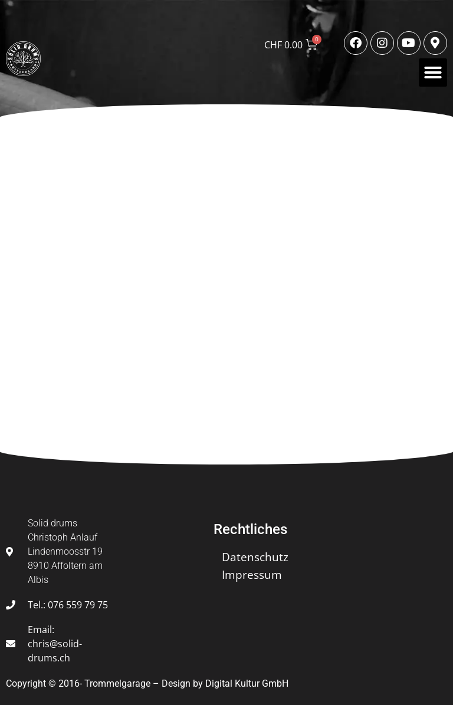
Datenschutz (255, 557)
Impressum (252, 574)
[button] (433, 72)
